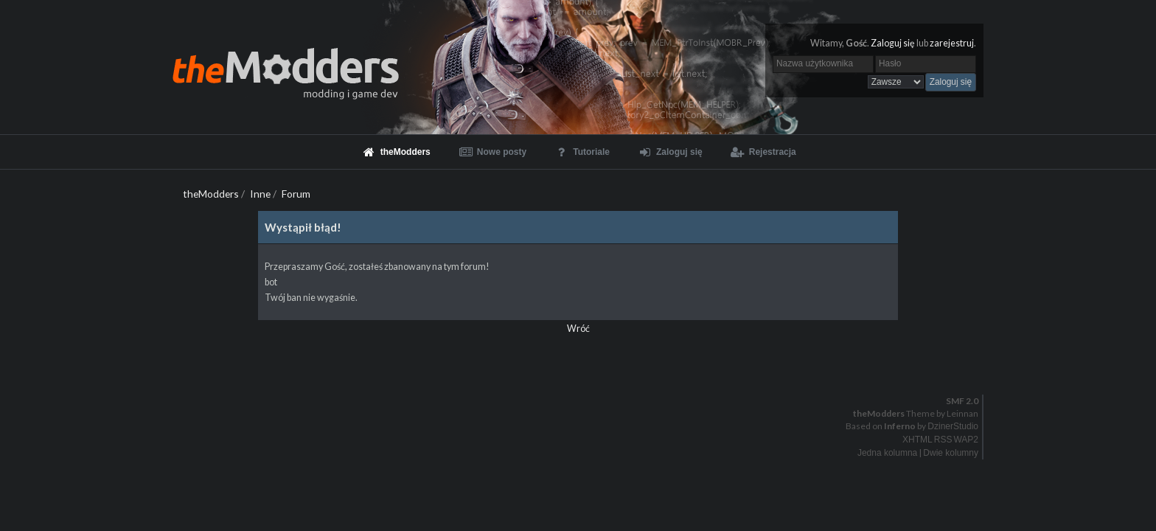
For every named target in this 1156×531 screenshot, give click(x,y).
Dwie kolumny (950, 453)
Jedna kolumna (887, 453)
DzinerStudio (952, 426)
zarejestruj (952, 43)
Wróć (578, 328)
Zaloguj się (893, 43)
